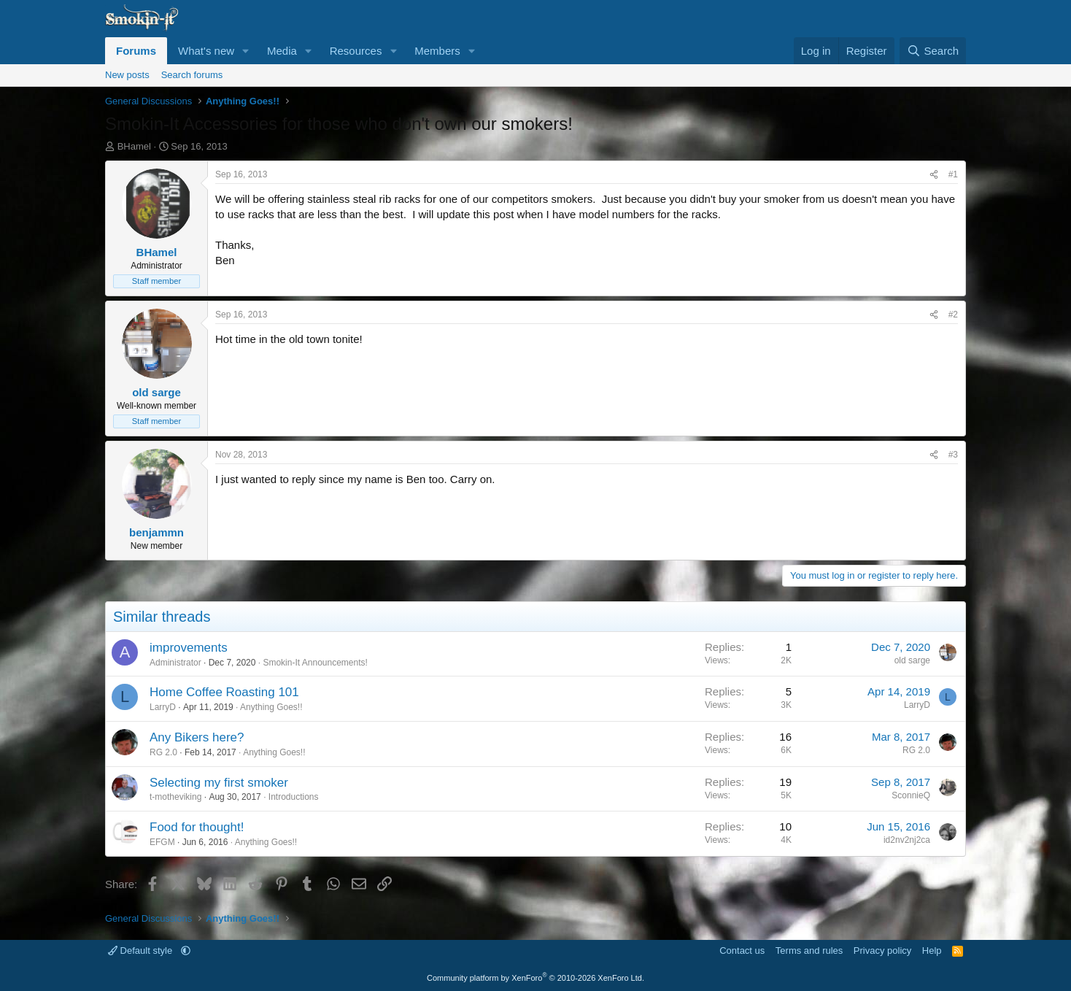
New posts (127, 74)
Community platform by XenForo (535, 977)
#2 (953, 314)
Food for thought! (197, 827)
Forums (136, 51)
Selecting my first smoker (219, 783)
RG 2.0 (163, 752)
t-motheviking (175, 797)
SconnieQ (911, 795)
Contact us (742, 950)
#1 (953, 174)
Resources (356, 51)
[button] (246, 50)
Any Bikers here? (197, 737)
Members (437, 51)
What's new (206, 51)
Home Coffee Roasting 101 (224, 692)
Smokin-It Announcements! (315, 663)
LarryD (163, 707)
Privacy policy (882, 950)
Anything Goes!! (271, 707)
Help (932, 950)
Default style (141, 950)
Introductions (293, 797)
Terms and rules (809, 950)
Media (282, 51)
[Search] (933, 50)
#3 (953, 455)
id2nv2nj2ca (907, 840)
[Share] (933, 174)
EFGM (162, 842)
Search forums (192, 74)
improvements (189, 648)
